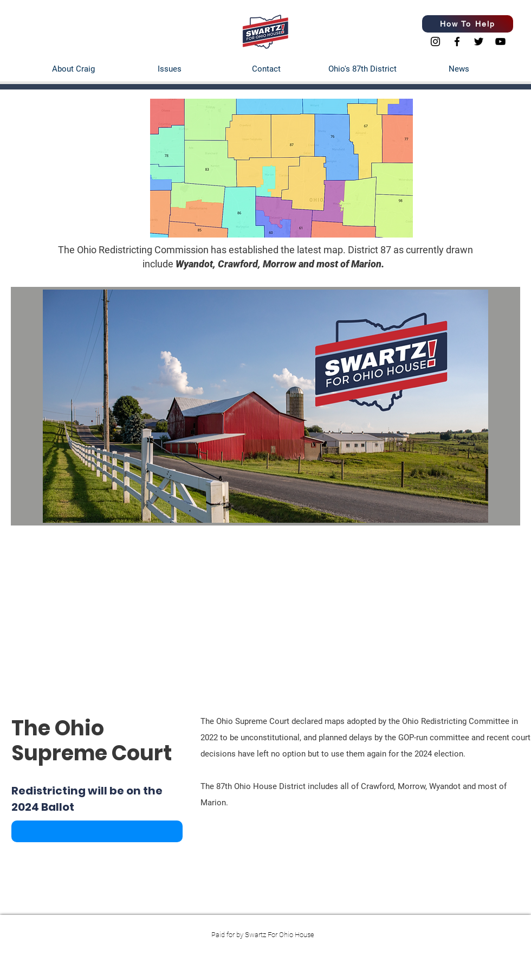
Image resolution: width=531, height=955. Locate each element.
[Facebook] (457, 41)
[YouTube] (500, 41)
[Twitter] (478, 41)
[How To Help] (467, 24)
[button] (97, 831)
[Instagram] (435, 41)
